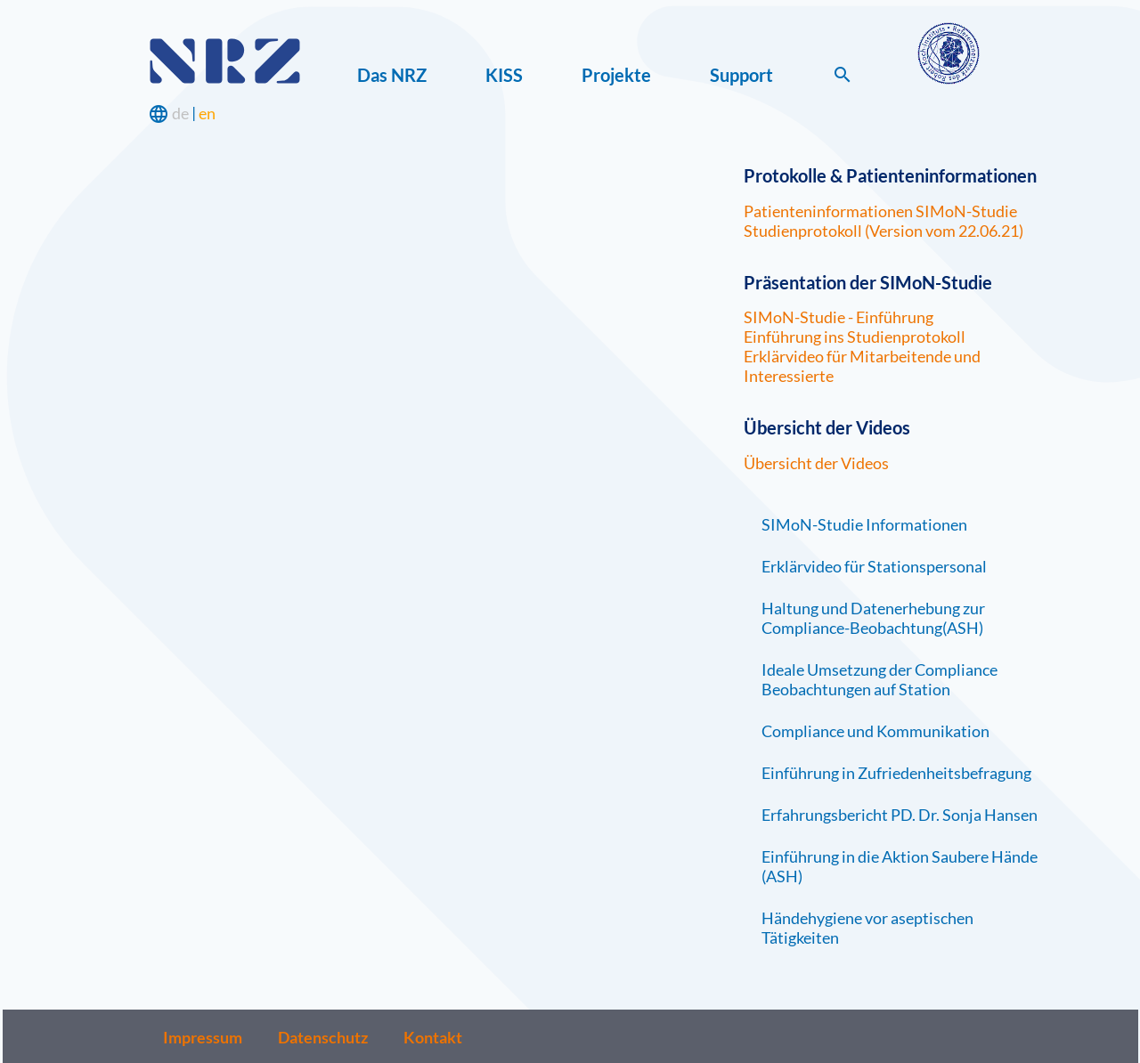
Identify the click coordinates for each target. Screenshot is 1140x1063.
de (180, 113)
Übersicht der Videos (816, 463)
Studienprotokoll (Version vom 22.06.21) (883, 230)
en (207, 113)
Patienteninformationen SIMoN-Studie (880, 211)
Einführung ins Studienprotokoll (854, 336)
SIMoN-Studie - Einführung (838, 317)
